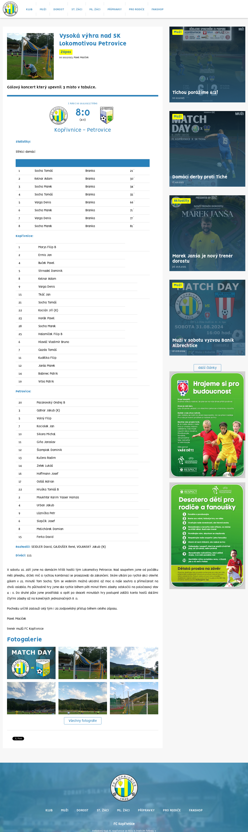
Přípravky (115, 9)
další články (207, 368)
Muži (43, 9)
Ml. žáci (94, 9)
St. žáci (76, 9)
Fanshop (157, 9)
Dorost (58, 9)
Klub (29, 9)
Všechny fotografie (83, 721)
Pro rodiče (136, 9)
